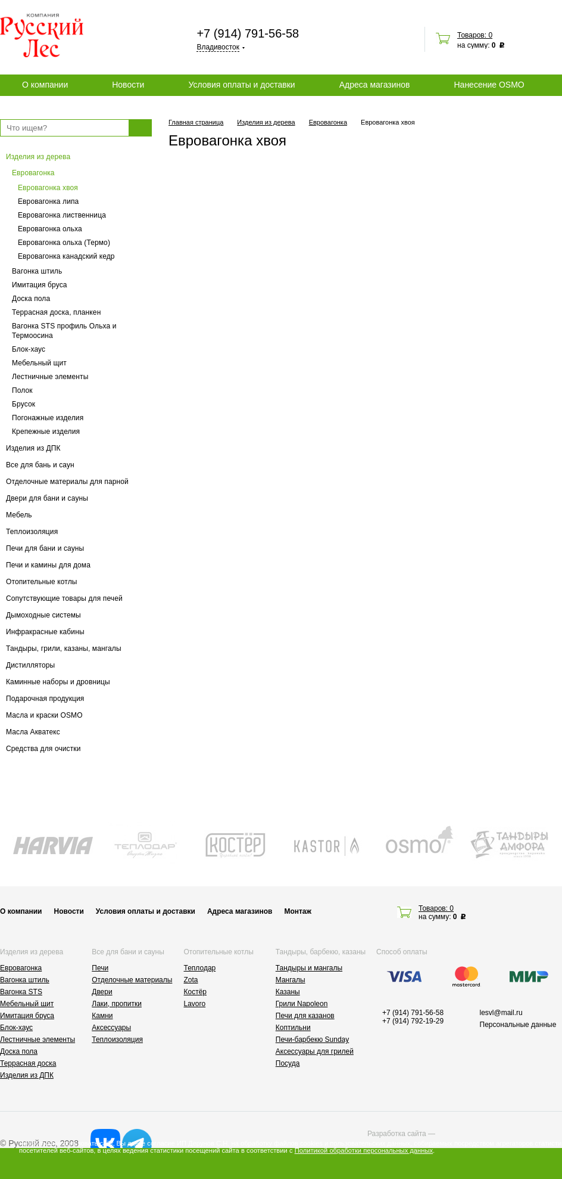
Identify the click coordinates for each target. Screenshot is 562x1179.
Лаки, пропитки (117, 1004)
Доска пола (31, 298)
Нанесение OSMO (489, 84)
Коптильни (293, 1027)
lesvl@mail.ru (501, 1013)
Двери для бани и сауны (47, 498)
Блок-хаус (28, 349)
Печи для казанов (305, 1016)
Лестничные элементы (50, 377)
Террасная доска (28, 1063)
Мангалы (290, 980)
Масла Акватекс (33, 732)
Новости (128, 84)
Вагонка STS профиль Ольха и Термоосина (64, 331)
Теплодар (200, 968)
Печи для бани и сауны (45, 548)
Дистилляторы (30, 665)
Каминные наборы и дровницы (58, 682)
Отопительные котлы (41, 582)
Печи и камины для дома (48, 565)
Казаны (288, 992)
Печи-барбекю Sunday (312, 1039)
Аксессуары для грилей (315, 1051)
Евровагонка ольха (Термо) (64, 242)
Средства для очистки (43, 748)
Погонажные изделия (47, 418)
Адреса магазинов (374, 84)
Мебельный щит (39, 363)
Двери (102, 992)
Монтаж (297, 911)
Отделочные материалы (132, 980)
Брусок (23, 404)
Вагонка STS (21, 992)
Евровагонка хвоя (48, 188)
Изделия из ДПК (33, 448)
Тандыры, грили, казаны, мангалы (63, 648)
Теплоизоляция (32, 532)
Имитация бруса (39, 285)
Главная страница (195, 122)
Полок (22, 390)
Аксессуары (111, 1027)
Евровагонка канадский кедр (66, 256)
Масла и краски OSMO (44, 715)
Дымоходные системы (43, 615)
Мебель (19, 515)
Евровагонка (33, 173)
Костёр (195, 992)
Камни (102, 1016)
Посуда (288, 1063)
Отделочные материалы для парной (67, 481)
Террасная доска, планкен (56, 312)
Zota (191, 980)
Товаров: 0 (474, 35)
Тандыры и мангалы (309, 968)
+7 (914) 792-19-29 (413, 1021)
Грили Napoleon (302, 1004)
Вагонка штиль (37, 271)
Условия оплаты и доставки (241, 84)
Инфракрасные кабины (45, 632)
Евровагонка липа (48, 201)
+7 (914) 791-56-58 (247, 33)
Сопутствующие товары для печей (64, 598)
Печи (100, 968)
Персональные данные (518, 1024)
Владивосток (217, 47)
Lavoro (195, 1004)
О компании (45, 84)
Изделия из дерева (38, 157)
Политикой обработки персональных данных (364, 1150)
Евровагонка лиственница (62, 215)
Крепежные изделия (46, 431)
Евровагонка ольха (50, 229)
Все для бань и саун (40, 465)
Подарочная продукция (45, 698)
